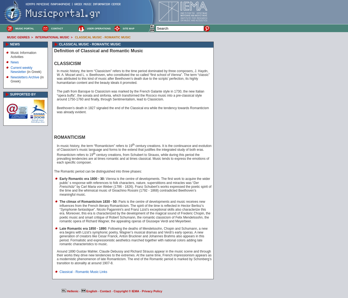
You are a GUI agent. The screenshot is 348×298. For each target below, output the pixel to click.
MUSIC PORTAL (24, 28)
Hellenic (70, 291)
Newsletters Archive (25, 77)
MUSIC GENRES (18, 37)
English (89, 291)
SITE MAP (128, 28)
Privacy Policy (152, 291)
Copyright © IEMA (126, 291)
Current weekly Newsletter (21, 69)
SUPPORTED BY (23, 94)
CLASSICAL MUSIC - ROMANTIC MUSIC (103, 37)
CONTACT (57, 28)
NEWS (15, 44)
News (15, 62)
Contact (106, 291)
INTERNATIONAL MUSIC (52, 37)
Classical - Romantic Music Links (83, 272)
